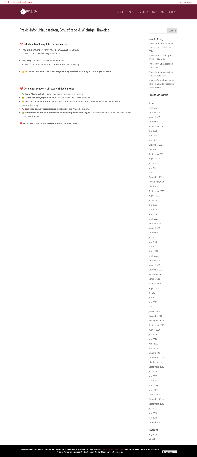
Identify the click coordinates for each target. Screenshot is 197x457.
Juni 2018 (153, 413)
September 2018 (156, 403)
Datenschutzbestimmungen (112, 449)
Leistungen (142, 12)
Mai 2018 (153, 417)
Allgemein (153, 434)
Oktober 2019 (155, 362)
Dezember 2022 (156, 232)
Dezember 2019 (156, 357)
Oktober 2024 (155, 149)
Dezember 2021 (156, 269)
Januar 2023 (154, 228)
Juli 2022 (153, 237)
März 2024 (154, 172)
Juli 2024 (153, 163)
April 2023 (153, 214)
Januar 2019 (154, 394)
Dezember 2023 (156, 177)
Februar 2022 (155, 260)
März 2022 (154, 255)
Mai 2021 (153, 302)
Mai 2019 (153, 380)
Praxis (130, 12)
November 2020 (156, 320)
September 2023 (156, 191)
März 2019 (154, 390)
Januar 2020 (154, 353)
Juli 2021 (153, 292)
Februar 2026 (155, 112)
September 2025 (156, 126)
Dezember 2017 (156, 422)
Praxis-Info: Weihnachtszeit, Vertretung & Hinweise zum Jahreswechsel (162, 84)
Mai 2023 (153, 209)
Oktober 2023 (155, 186)
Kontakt (173, 12)
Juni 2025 (153, 130)
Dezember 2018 (156, 399)
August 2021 (154, 288)
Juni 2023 (153, 204)
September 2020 (156, 325)
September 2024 (156, 154)
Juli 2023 (153, 200)
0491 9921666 (185, 2)
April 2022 (153, 251)
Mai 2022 (153, 246)
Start (120, 12)
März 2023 (154, 218)
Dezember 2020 (156, 316)
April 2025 (153, 135)
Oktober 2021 (155, 279)
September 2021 (156, 283)
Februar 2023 (155, 223)
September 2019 (156, 366)
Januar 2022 (154, 265)
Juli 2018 (153, 408)
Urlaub (152, 438)
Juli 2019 (153, 371)
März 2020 (154, 348)
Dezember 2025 (156, 121)
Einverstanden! (169, 452)
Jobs (163, 12)
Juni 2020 (153, 339)
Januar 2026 (154, 117)
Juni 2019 (153, 376)
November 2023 (156, 181)
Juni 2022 (153, 242)
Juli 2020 (153, 334)
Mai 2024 (153, 168)
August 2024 (154, 158)
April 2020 (153, 343)
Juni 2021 (153, 297)
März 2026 (154, 107)
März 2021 (154, 306)
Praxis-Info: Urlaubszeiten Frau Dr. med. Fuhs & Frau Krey (161, 47)
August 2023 (154, 195)
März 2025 (154, 140)
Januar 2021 (154, 311)
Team (154, 12)
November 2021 (156, 274)
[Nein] (193, 451)
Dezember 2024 (156, 144)
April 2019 (153, 385)
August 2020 (154, 329)
